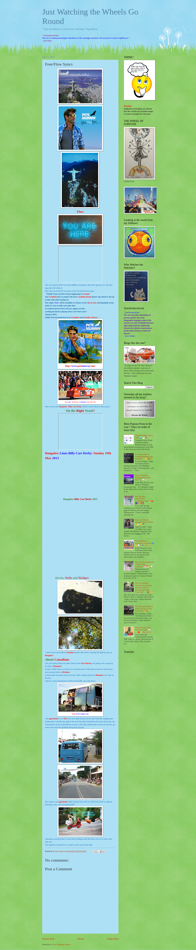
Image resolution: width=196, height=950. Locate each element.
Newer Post (48, 938)
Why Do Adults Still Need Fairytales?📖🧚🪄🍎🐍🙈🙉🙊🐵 (143, 630)
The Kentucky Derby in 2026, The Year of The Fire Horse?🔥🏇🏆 (144, 608)
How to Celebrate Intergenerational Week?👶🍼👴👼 (144, 522)
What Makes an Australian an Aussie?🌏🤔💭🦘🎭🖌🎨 (144, 543)
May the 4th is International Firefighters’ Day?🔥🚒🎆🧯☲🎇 (144, 499)
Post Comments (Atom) (61, 944)
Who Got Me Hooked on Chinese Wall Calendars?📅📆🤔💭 (144, 564)
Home (81, 938)
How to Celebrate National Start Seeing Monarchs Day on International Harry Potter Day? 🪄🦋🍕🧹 (144, 587)
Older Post (112, 938)
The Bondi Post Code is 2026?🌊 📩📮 (144, 436)
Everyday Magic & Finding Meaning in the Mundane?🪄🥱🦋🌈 (144, 456)
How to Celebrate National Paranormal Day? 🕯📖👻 (143, 477)
